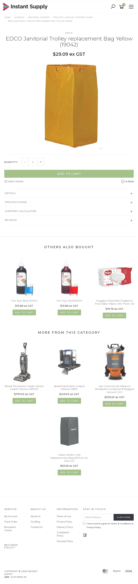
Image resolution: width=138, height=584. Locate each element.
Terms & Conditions (121, 523)
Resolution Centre (10, 529)
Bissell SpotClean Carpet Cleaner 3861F (69, 389)
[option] (69, 105)
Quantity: (11, 164)
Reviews (11, 222)
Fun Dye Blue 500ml (24, 302)
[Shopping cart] (122, 7)
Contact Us (37, 527)
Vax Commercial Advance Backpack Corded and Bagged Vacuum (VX (114, 391)
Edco (69, 33)
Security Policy (65, 541)
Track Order (10, 521)
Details (10, 195)
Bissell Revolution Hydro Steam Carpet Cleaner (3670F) (24, 389)
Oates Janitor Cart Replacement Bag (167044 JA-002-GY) (69, 459)
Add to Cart (69, 176)
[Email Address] (98, 517)
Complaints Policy (63, 534)
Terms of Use (64, 516)
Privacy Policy (64, 521)
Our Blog (35, 521)
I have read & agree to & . (108, 525)
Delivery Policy (65, 527)
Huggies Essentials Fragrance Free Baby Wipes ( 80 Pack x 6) (114, 304)
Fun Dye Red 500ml (69, 302)
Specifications (16, 204)
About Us (36, 516)
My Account (10, 516)
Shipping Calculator (20, 213)
